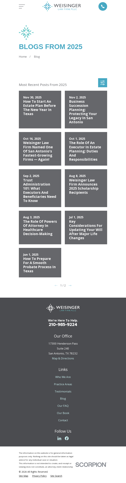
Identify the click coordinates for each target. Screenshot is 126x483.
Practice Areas (63, 384)
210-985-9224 (63, 325)
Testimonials (63, 391)
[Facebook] (67, 438)
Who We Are (63, 377)
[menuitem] (23, 476)
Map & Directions (63, 358)
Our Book (63, 413)
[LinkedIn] (59, 438)
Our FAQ (63, 406)
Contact (63, 420)
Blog (63, 398)
